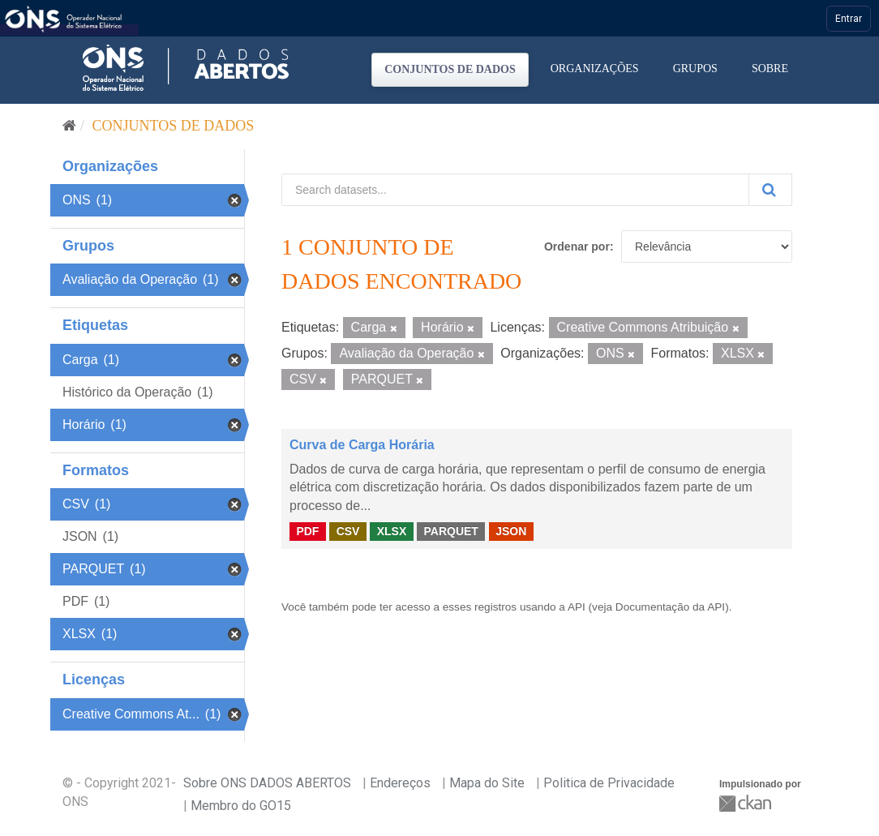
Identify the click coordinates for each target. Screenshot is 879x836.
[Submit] (770, 190)
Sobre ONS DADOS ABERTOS (267, 783)
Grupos (695, 68)
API (576, 607)
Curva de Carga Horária (362, 445)
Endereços (400, 783)
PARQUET (450, 531)
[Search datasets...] (515, 190)
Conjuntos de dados (450, 69)
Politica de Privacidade (609, 783)
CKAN (746, 803)
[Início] (69, 126)
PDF (307, 531)
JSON (510, 531)
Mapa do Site (487, 783)
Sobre (770, 68)
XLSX (392, 531)
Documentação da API (670, 607)
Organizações (595, 68)
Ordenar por (577, 246)
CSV (348, 531)
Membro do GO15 (241, 805)
